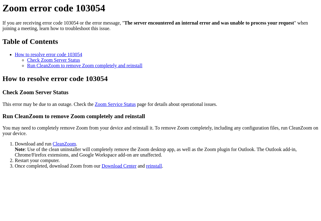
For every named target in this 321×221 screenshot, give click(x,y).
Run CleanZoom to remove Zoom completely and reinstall (84, 65)
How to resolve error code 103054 (48, 54)
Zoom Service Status (115, 104)
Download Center (119, 166)
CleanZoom (64, 143)
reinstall (154, 166)
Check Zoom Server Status (53, 60)
